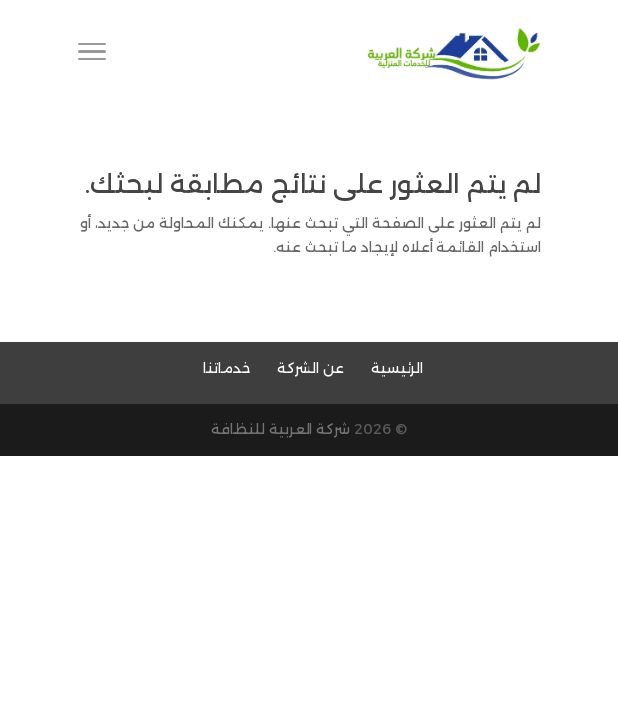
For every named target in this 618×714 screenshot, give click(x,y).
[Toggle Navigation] (92, 54)
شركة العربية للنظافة (280, 429)
